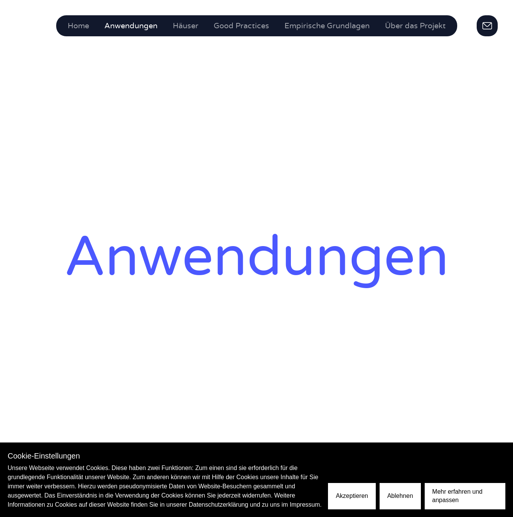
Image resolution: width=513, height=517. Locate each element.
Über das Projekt (415, 26)
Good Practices (241, 26)
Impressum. (306, 504)
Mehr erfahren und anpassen (457, 496)
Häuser (185, 26)
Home (78, 26)
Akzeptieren (352, 496)
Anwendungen (130, 26)
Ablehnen (400, 496)
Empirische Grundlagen (327, 26)
